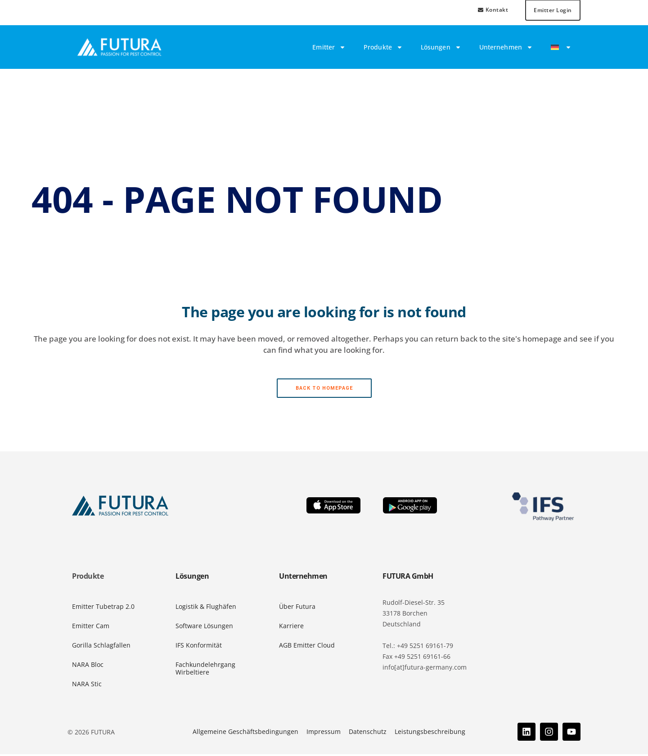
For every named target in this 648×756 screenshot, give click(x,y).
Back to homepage (324, 390)
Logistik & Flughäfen (206, 608)
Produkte (383, 49)
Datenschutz (368, 733)
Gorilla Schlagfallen (101, 647)
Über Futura (297, 608)
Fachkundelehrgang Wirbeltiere (205, 670)
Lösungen (441, 49)
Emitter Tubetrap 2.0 (103, 608)
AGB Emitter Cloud (307, 647)
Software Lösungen (204, 627)
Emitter (329, 49)
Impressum (323, 733)
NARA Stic (87, 685)
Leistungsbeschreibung (430, 733)
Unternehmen (506, 49)
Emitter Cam (90, 627)
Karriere (291, 627)
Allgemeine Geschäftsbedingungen (245, 733)
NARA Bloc (88, 666)
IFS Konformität (199, 647)
